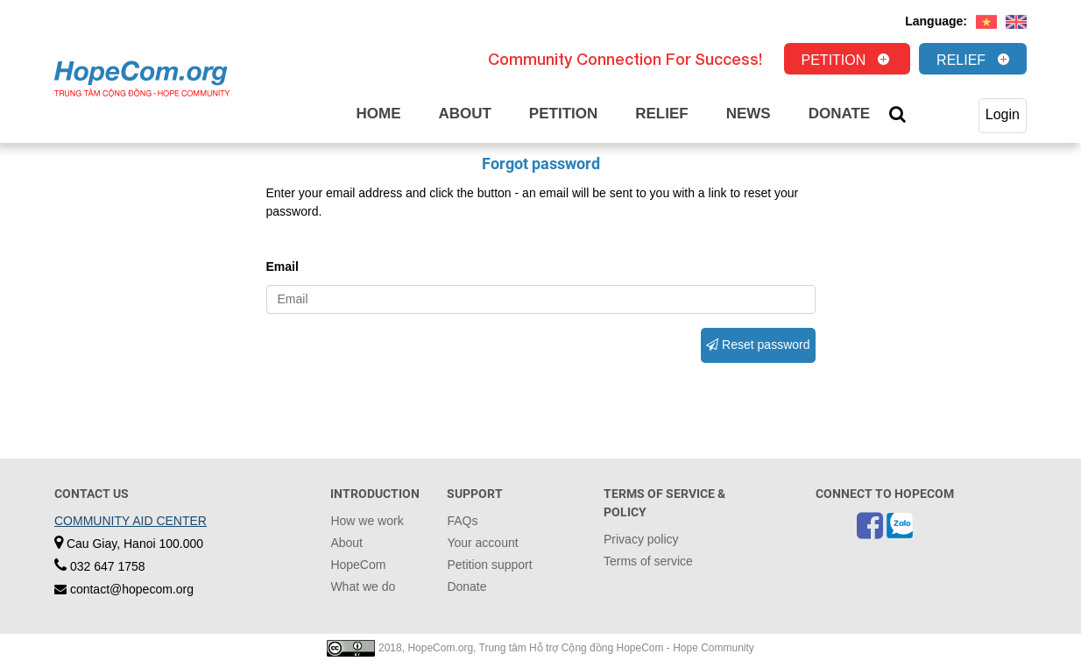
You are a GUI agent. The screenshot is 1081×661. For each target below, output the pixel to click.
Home (378, 113)
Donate (840, 113)
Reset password (757, 345)
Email (282, 266)
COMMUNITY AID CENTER (130, 521)
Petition (834, 60)
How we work (366, 521)
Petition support (489, 565)
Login (1003, 114)
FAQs (462, 521)
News (748, 113)
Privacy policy (641, 539)
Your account (482, 543)
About (464, 113)
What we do (362, 586)
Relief (961, 60)
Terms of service (648, 561)
